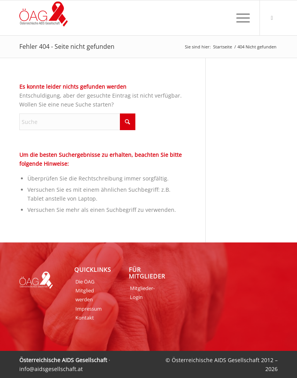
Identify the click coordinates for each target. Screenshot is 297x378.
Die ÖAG (84, 281)
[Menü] (239, 17)
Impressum (88, 308)
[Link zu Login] (272, 18)
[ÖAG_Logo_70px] (43, 17)
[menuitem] (239, 17)
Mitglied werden (84, 295)
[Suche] (77, 121)
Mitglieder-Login (142, 293)
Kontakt (84, 317)
